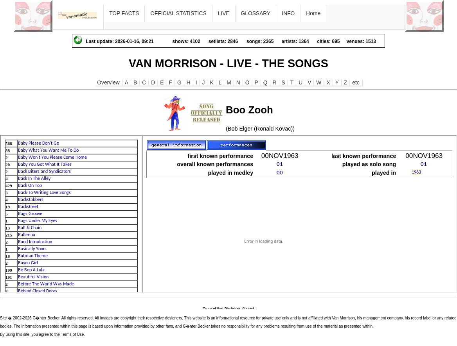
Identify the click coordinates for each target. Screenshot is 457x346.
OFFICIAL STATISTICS (178, 13)
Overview (108, 82)
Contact (248, 308)
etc (355, 82)
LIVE (224, 13)
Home (313, 13)
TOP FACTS (124, 13)
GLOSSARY (256, 13)
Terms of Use (213, 308)
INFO (288, 13)
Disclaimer (232, 308)
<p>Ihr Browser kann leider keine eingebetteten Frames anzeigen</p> (71, 214)
